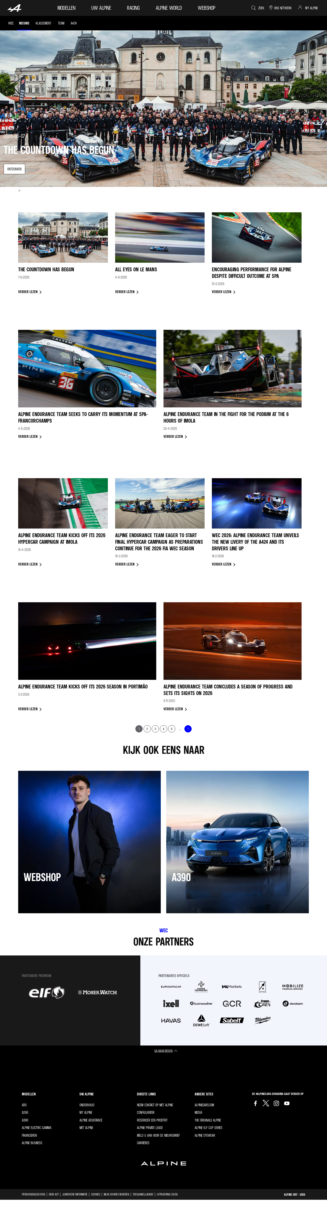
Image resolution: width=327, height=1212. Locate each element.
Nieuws (24, 23)
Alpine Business (32, 1143)
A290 (25, 1112)
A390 (25, 1120)
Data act (54, 1194)
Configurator (145, 1112)
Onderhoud (86, 1105)
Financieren (29, 1135)
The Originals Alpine (208, 1120)
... (180, 729)
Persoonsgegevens (33, 1194)
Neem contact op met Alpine (155, 1105)
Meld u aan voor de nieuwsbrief (158, 1135)
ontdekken (14, 169)
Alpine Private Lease (150, 1127)
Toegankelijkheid (143, 1194)
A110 (24, 1105)
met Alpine (86, 1127)
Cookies (95, 1194)
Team (61, 23)
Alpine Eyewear (205, 1135)
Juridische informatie (74, 1194)
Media (198, 1112)
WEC (11, 23)
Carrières (143, 1143)
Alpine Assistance (90, 1120)
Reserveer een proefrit (152, 1120)
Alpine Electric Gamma (36, 1127)
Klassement (43, 23)
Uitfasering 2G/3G (167, 1194)
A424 (74, 23)
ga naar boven (163, 1051)
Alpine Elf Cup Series (208, 1127)
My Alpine (85, 1112)
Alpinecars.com (204, 1105)
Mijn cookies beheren (116, 1194)
